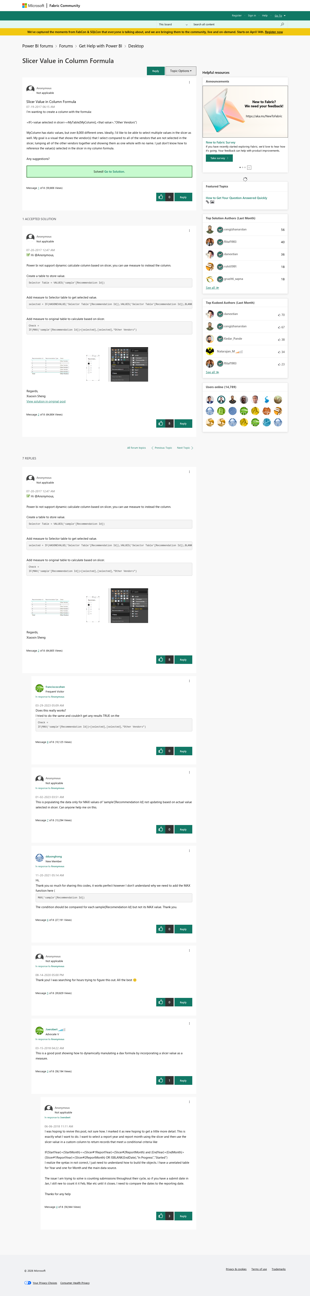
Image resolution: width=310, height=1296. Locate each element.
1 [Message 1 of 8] (38, 187)
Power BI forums (37, 45)
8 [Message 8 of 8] (47, 742)
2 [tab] (242, 167)
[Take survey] (219, 158)
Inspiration (107, 5)
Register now (274, 32)
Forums (89, 5)
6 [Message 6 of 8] (47, 919)
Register (237, 15)
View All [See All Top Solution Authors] (212, 287)
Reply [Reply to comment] (183, 423)
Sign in (252, 15)
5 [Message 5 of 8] (47, 993)
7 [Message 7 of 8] (47, 820)
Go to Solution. (114, 171)
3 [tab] (245, 167)
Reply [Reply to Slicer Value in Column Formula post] (183, 197)
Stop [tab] (249, 168)
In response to (49, 696)
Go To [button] (278, 15)
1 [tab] (240, 167)
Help (265, 15)
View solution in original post (46, 401)
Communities (141, 5)
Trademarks (279, 1269)
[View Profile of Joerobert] (52, 1029)
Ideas (124, 5)
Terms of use (259, 1269)
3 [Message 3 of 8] (47, 1071)
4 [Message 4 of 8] (57, 1206)
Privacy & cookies (236, 1269)
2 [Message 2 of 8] (38, 414)
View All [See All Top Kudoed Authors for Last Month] (212, 372)
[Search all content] (239, 24)
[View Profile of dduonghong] (54, 856)
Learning (175, 5)
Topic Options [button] (179, 71)
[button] (156, 71)
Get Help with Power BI (100, 45)
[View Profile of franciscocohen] (55, 687)
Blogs (160, 5)
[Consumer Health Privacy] (75, 1282)
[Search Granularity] (173, 24)
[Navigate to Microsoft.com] (33, 5)
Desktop (136, 45)
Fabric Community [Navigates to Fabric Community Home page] (64, 5)
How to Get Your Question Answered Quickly (236, 198)
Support (192, 5)
